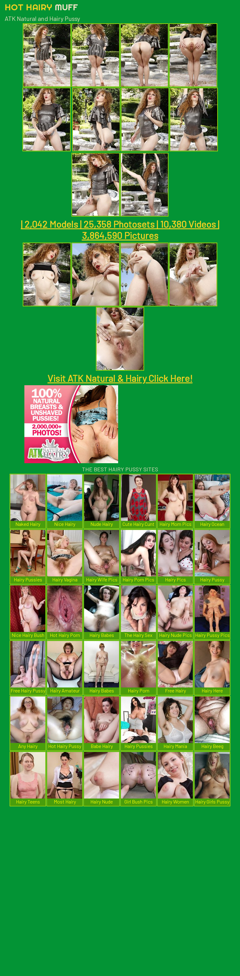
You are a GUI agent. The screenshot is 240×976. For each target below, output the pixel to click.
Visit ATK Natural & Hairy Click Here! (120, 378)
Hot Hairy (41, 7)
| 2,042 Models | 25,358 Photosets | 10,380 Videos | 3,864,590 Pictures (120, 229)
